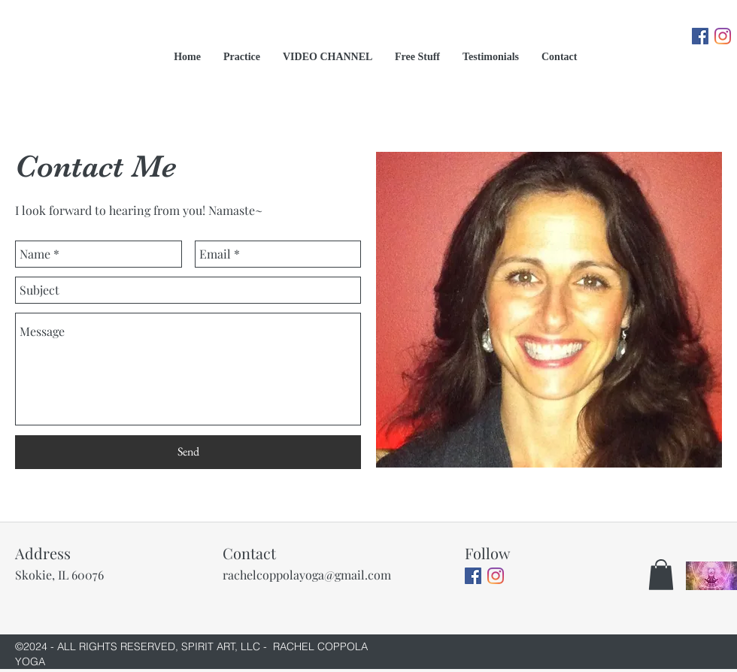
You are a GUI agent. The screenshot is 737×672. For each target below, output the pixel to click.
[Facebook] (700, 36)
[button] (661, 574)
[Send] (188, 452)
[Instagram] (722, 36)
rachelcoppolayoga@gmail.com (307, 575)
